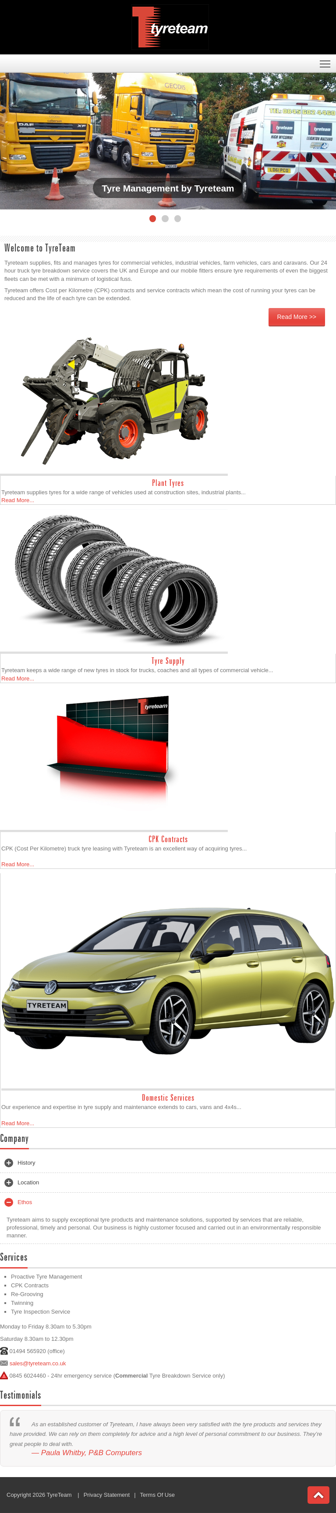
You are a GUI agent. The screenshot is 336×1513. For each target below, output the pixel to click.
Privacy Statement (107, 1495)
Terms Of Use (157, 1495)
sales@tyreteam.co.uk (38, 1363)
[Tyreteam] (170, 26)
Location (21, 1182)
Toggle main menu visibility (326, 60)
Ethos (18, 1202)
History (19, 1163)
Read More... (17, 500)
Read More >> (297, 316)
